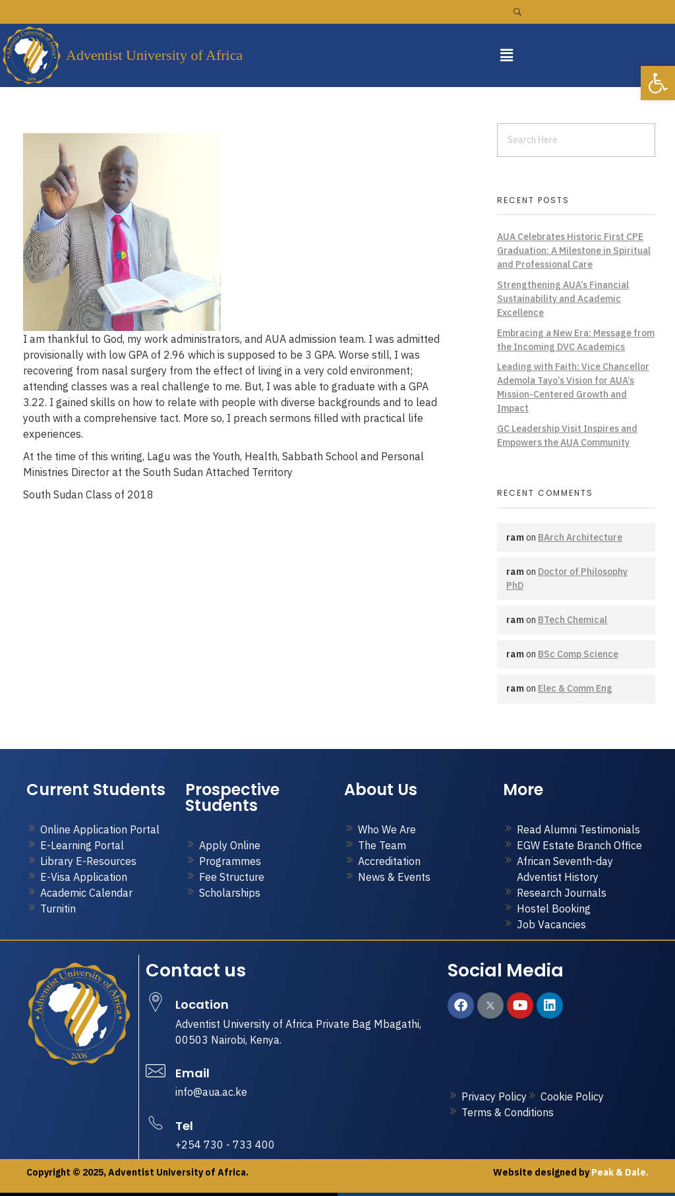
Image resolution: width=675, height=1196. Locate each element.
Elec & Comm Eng (575, 688)
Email (192, 1073)
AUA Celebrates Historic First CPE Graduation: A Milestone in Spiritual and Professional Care (574, 250)
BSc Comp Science (578, 654)
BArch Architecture (580, 537)
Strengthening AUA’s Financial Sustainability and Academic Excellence (563, 298)
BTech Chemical (572, 620)
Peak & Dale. (619, 1172)
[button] (506, 55)
